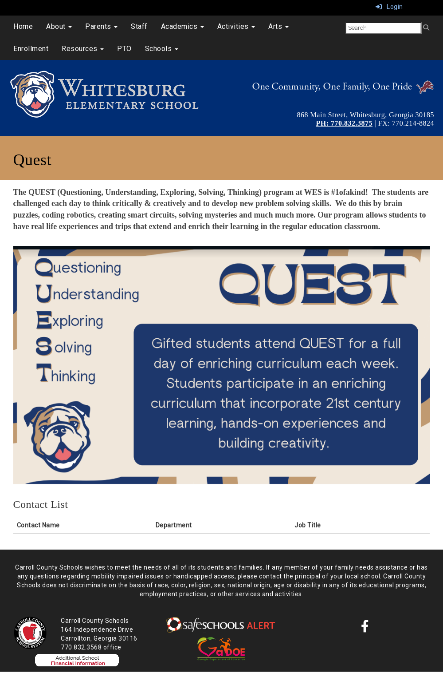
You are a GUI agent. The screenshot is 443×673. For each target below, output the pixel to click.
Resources (83, 48)
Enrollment (30, 48)
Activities (236, 26)
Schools (161, 48)
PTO (124, 48)
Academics (182, 26)
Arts (278, 26)
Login (389, 6)
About (59, 26)
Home (23, 26)
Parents (101, 26)
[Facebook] (365, 628)
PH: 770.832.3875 (344, 123)
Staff (139, 26)
